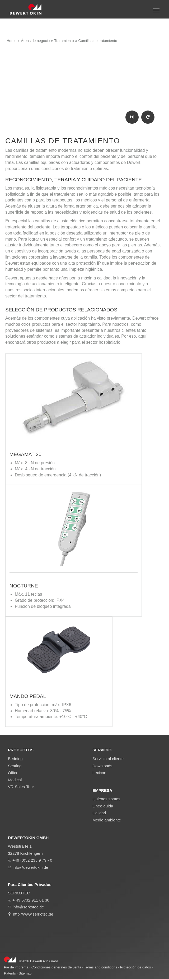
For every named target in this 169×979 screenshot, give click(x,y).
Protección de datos (135, 967)
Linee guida (102, 806)
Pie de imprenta (16, 967)
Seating (15, 766)
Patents (10, 973)
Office (13, 772)
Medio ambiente (106, 820)
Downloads (102, 766)
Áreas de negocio (35, 41)
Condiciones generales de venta (56, 967)
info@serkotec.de (28, 907)
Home (11, 41)
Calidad (99, 813)
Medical (15, 780)
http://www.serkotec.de (33, 914)
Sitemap (25, 973)
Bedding (15, 758)
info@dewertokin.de (30, 867)
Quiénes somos (106, 799)
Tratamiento (64, 41)
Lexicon (99, 772)
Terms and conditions (100, 967)
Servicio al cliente (108, 758)
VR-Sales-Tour (21, 786)
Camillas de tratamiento (97, 41)
